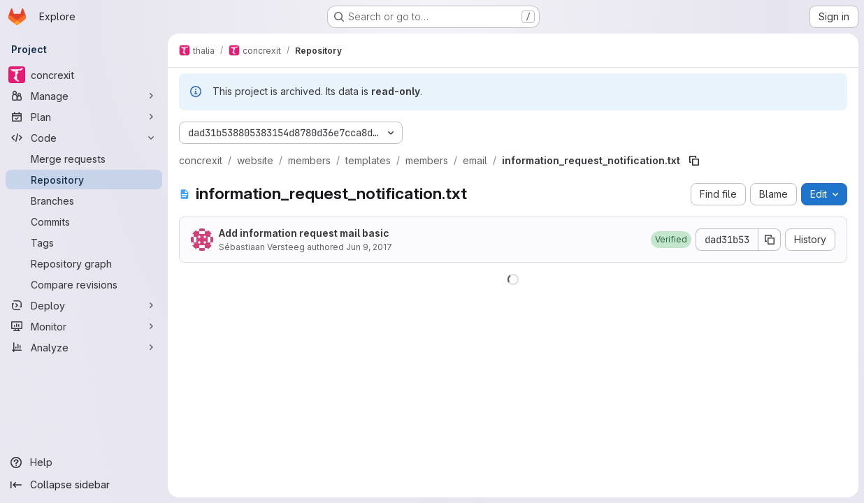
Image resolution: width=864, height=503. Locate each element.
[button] (671, 239)
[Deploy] (84, 305)
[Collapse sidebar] (84, 485)
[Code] (84, 137)
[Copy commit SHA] (769, 239)
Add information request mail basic (304, 233)
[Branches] (84, 200)
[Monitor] (84, 326)
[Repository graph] (84, 263)
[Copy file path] (694, 161)
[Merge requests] (84, 158)
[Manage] (84, 95)
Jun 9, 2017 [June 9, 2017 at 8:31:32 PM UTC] (369, 247)
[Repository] (84, 179)
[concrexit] (84, 75)
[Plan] (84, 116)
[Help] (84, 462)
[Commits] (84, 221)
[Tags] (84, 242)
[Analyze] (84, 347)
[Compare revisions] (84, 284)
